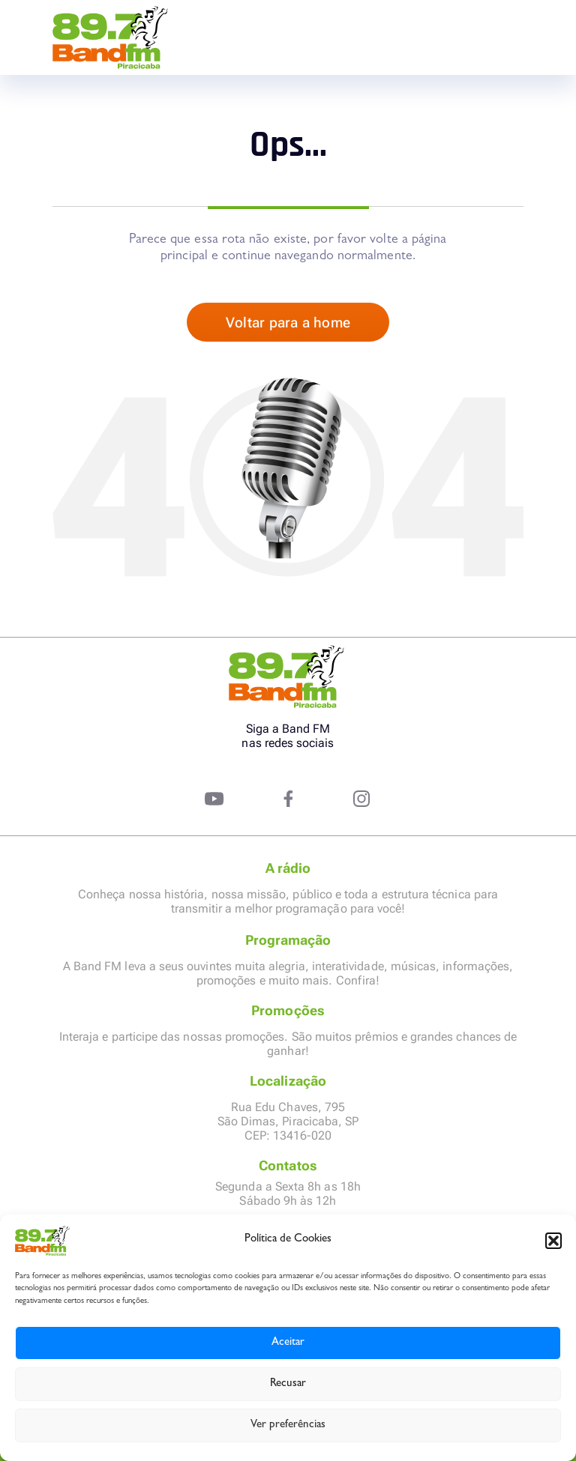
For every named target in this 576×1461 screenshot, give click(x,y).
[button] (553, 1240)
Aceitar (288, 1343)
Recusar (288, 1384)
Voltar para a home (288, 322)
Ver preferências (288, 1425)
